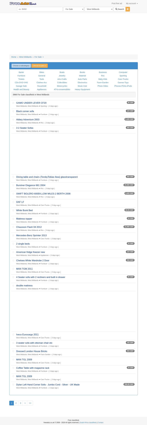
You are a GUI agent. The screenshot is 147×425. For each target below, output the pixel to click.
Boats (62, 72)
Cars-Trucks (123, 79)
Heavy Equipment (82, 89)
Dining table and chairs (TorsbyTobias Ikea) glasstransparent (47, 177)
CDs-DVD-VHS (21, 82)
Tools (42, 79)
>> (30, 403)
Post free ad (117, 3)
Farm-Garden (103, 82)
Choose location (39, 66)
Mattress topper (24, 218)
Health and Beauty (21, 89)
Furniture (21, 76)
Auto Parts (82, 79)
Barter (21, 72)
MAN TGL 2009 (24, 359)
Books (82, 72)
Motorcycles (62, 86)
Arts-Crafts (62, 79)
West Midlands (25, 57)
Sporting (123, 76)
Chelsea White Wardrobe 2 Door (32, 260)
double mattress (24, 285)
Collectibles (62, 82)
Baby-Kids (102, 79)
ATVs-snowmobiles (62, 89)
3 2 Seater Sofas (24, 128)
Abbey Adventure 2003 (28, 119)
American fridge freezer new (30, 252)
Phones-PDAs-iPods (123, 86)
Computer (123, 72)
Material (82, 76)
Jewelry (62, 76)
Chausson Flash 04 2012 (29, 227)
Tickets (21, 79)
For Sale (39, 57)
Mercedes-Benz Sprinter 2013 (31, 235)
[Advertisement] (73, 34)
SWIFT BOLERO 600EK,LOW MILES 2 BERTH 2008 (43, 193)
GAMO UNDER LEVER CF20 (31, 103)
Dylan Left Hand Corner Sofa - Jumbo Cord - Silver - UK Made (48, 384)
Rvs (102, 76)
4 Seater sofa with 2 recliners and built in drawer (40, 277)
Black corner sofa (25, 111)
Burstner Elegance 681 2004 (30, 185)
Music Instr (82, 86)
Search (119, 9)
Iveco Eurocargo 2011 (27, 334)
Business (103, 72)
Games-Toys (123, 82)
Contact (100, 422)
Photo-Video (102, 86)
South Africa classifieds (88, 422)
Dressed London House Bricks (31, 351)
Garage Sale (21, 86)
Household (41, 86)
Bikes (41, 72)
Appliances (41, 89)
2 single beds (23, 243)
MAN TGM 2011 (24, 269)
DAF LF (20, 202)
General (41, 76)
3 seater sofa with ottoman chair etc (34, 343)
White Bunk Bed (24, 210)
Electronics (82, 82)
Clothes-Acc (42, 82)
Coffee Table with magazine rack (32, 368)
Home (13, 57)
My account (132, 3)
